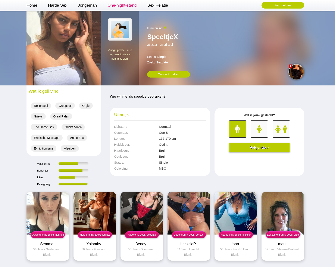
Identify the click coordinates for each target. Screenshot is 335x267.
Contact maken (168, 74)
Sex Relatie (157, 5)
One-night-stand (122, 5)
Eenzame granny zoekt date (283, 234)
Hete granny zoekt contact (95, 234)
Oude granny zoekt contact (188, 234)
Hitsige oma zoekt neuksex (235, 234)
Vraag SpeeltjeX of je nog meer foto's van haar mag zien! (120, 54)
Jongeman (87, 5)
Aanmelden (283, 5)
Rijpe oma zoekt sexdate (142, 234)
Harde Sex (57, 5)
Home (31, 5)
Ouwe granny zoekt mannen (48, 234)
